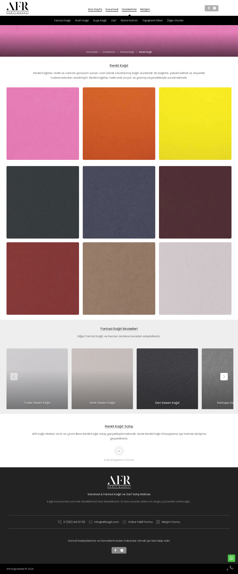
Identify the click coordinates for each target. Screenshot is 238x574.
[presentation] (14, 376)
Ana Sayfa (92, 52)
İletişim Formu (168, 522)
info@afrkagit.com (104, 522)
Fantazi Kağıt (127, 52)
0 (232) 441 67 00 (71, 522)
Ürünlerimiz (109, 52)
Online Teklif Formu (138, 522)
